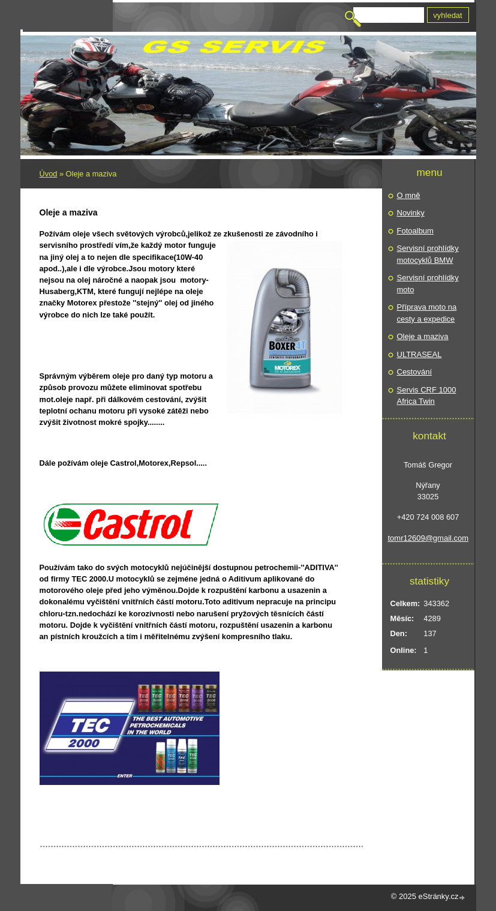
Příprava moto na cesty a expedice (427, 312)
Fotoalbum (415, 230)
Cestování (414, 371)
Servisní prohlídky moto (428, 283)
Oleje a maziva (423, 336)
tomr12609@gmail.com (428, 538)
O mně (408, 195)
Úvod (49, 173)
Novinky (411, 212)
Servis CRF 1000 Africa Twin (426, 395)
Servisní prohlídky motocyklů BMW (428, 254)
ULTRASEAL (419, 354)
